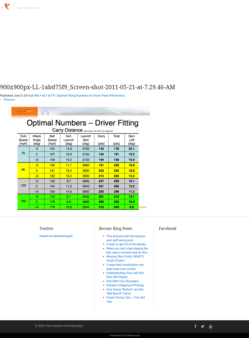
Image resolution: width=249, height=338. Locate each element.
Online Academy (216, 8)
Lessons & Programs (184, 8)
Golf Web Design (131, 335)
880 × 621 (40, 95)
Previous (7, 99)
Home (145, 8)
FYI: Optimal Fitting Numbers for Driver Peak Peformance (88, 95)
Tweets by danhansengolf (56, 236)
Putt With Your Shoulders (122, 281)
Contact (238, 8)
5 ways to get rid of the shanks (126, 244)
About (159, 8)
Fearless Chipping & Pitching (124, 285)
